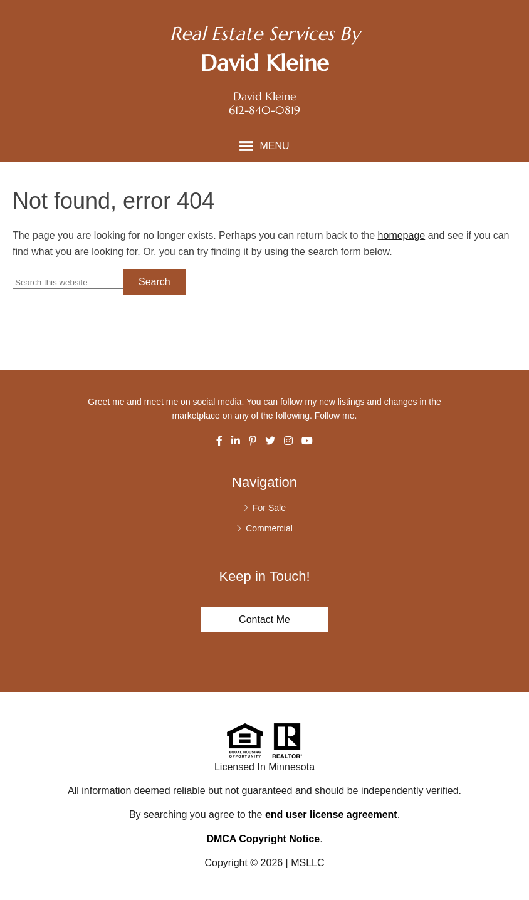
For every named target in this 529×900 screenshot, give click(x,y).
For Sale (269, 508)
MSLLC (307, 862)
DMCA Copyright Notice (263, 839)
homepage (402, 235)
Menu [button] (274, 145)
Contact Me (264, 619)
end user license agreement (331, 814)
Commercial (269, 528)
